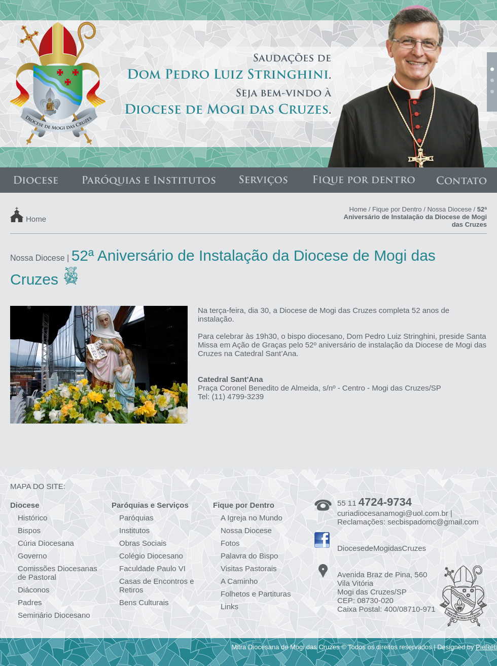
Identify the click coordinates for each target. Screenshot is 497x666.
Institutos (134, 530)
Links (229, 606)
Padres (30, 602)
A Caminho (239, 581)
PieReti (486, 647)
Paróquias (136, 517)
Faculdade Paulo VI (152, 568)
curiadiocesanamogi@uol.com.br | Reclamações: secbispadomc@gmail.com (408, 517)
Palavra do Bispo (249, 555)
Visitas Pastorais (249, 568)
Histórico (32, 517)
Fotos (230, 543)
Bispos (29, 530)
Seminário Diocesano (54, 615)
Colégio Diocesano (151, 555)
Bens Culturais (144, 602)
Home (36, 218)
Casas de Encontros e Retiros (156, 585)
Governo (32, 555)
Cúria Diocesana (46, 543)
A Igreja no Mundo (251, 517)
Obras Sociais (142, 543)
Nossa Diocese (449, 209)
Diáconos (34, 589)
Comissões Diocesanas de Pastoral (57, 572)
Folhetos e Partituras (256, 593)
